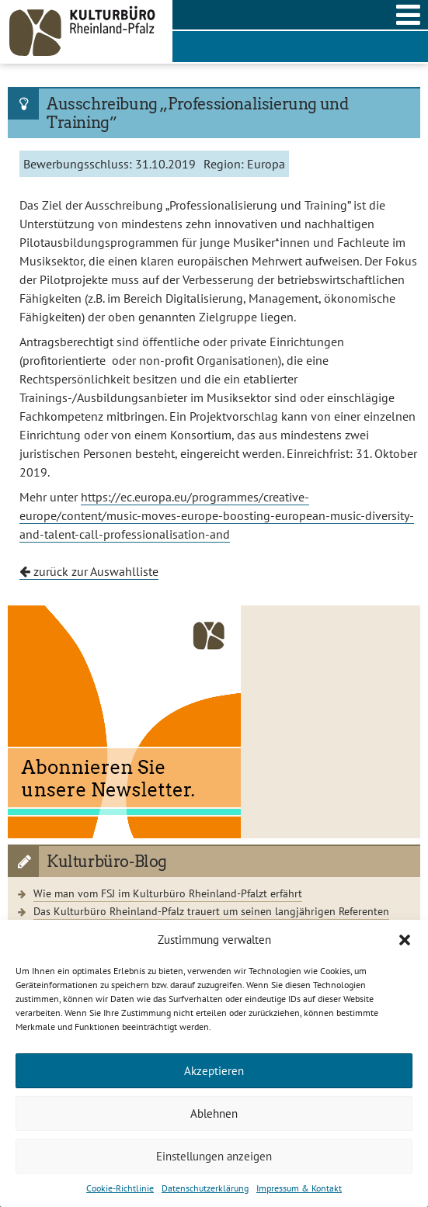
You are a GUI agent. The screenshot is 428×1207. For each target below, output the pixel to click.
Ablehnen (214, 1113)
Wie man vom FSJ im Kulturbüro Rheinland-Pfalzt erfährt (167, 893)
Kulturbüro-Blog (107, 861)
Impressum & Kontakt (299, 1188)
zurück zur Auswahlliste (88, 571)
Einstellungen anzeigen (214, 1156)
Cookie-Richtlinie (120, 1188)
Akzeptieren (214, 1070)
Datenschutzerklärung (205, 1188)
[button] (404, 940)
